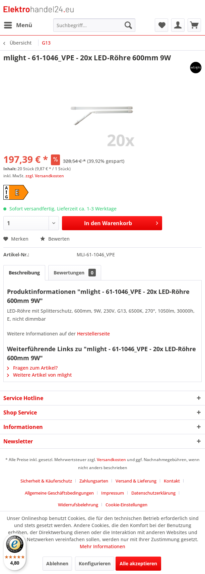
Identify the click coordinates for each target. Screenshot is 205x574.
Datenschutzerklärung (153, 493)
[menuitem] (18, 25)
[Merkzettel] (161, 25)
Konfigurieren (95, 563)
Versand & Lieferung (136, 481)
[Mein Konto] (178, 25)
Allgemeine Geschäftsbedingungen (59, 493)
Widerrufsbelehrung (78, 505)
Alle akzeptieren (138, 563)
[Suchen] (128, 25)
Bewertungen (75, 272)
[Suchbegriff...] (94, 25)
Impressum (112, 493)
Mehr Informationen (102, 546)
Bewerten (55, 239)
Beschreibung (24, 272)
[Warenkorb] (194, 25)
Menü (18, 24)
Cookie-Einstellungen (126, 505)
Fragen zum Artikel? (32, 368)
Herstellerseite (93, 333)
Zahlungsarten (93, 481)
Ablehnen (57, 563)
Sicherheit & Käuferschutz (46, 481)
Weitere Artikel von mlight (39, 375)
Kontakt (172, 481)
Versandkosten (111, 459)
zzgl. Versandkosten (44, 176)
